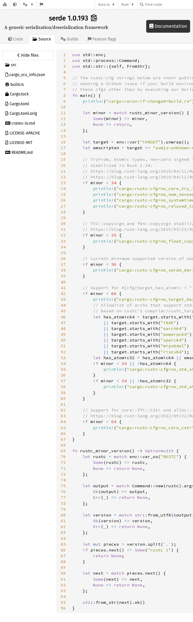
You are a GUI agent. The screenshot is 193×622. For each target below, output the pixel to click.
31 (63, 229)
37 (63, 264)
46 (63, 317)
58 (63, 386)
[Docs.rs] (5, 4)
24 (63, 188)
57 (63, 380)
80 (63, 515)
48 (63, 328)
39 (63, 275)
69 (63, 450)
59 (63, 392)
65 (63, 427)
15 (63, 136)
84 (63, 538)
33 (63, 241)
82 (63, 526)
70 (63, 456)
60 (63, 398)
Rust (125, 4)
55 (63, 369)
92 (63, 585)
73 (63, 474)
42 (63, 293)
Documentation (168, 26)
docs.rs (104, 4)
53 (63, 357)
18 (63, 153)
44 (63, 305)
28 (63, 212)
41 (63, 287)
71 (63, 462)
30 (63, 223)
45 (63, 310)
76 (63, 491)
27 (63, 206)
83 (63, 532)
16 (63, 142)
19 (63, 159)
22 (63, 177)
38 (63, 270)
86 (63, 550)
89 (63, 567)
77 (63, 497)
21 (63, 171)
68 (63, 445)
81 (63, 520)
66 (63, 433)
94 (63, 596)
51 (63, 345)
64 (63, 421)
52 (63, 352)
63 (63, 415)
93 (63, 590)
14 (63, 130)
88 (63, 561)
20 (63, 165)
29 (63, 217)
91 (63, 579)
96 (63, 608)
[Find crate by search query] (168, 4)
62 (63, 410)
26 (63, 200)
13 (63, 124)
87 (63, 555)
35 (63, 252)
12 (63, 118)
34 (63, 247)
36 (63, 258)
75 (63, 485)
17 (63, 147)
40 (63, 282)
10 (63, 107)
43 (63, 299)
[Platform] (28, 4)
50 (63, 340)
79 (63, 509)
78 (63, 503)
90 (63, 573)
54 (63, 363)
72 (63, 468)
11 (63, 112)
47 (63, 322)
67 (63, 439)
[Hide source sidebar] (28, 55)
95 (63, 602)
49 (63, 334)
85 (63, 544)
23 (63, 182)
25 (63, 194)
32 (63, 235)
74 (63, 480)
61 (63, 404)
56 (63, 375)
